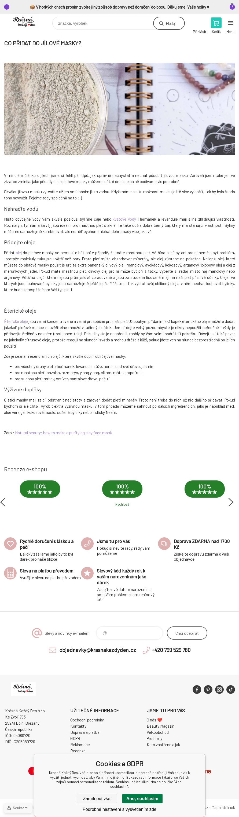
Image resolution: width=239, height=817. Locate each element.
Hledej (170, 23)
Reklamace (80, 744)
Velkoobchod (158, 732)
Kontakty (78, 726)
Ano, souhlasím (142, 798)
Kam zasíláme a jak (163, 744)
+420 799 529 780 (171, 650)
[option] (39, 494)
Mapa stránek (223, 807)
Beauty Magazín (160, 726)
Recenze (78, 750)
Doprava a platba (85, 732)
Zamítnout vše (96, 798)
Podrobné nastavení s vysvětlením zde (119, 809)
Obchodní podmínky (87, 719)
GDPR (75, 738)
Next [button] (231, 502)
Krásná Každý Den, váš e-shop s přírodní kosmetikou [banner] (28, 22)
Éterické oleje (16, 321)
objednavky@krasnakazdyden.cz (97, 650)
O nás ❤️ (154, 719)
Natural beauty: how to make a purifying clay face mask (63, 432)
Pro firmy (154, 738)
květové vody (124, 219)
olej (19, 252)
